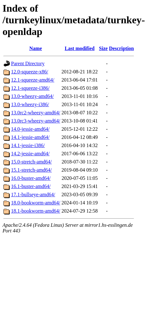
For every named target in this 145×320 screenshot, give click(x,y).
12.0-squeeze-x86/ (29, 71)
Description (121, 48)
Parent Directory (27, 63)
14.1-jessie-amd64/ (30, 137)
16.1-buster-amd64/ (30, 186)
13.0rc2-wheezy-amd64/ (35, 112)
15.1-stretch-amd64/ (31, 170)
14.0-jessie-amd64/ (30, 129)
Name (35, 48)
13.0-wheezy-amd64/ (32, 96)
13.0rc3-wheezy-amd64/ (35, 120)
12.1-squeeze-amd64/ (32, 80)
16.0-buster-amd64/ (30, 178)
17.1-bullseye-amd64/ (33, 194)
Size (103, 48)
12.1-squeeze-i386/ (30, 88)
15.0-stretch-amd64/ (31, 161)
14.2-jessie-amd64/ (30, 153)
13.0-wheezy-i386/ (30, 104)
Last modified (80, 48)
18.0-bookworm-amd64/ (35, 202)
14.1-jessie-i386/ (28, 145)
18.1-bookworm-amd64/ (35, 211)
